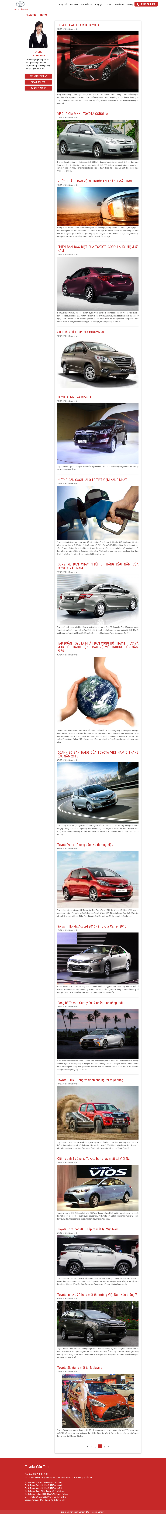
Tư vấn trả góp (38, 82)
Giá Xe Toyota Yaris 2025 (34, 1485)
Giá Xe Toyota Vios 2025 (34, 1482)
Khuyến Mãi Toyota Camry (55, 1491)
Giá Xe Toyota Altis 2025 (34, 1488)
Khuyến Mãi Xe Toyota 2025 (55, 1500)
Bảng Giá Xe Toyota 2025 (34, 1500)
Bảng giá (98, 4)
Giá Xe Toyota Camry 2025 (34, 1491)
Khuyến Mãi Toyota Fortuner (57, 1494)
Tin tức (108, 4)
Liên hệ (130, 4)
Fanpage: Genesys (98, 1512)
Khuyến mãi (119, 4)
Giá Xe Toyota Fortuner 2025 (35, 1494)
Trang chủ (63, 4)
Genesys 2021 (84, 1512)
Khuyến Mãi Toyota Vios (53, 1482)
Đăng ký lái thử (38, 88)
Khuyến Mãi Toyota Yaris (53, 1485)
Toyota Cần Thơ (37, 1466)
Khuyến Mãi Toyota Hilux (57, 1497)
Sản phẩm (87, 4)
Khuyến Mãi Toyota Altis (53, 1488)
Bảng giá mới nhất (38, 76)
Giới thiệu (74, 4)
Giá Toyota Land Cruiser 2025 (36, 1497)
